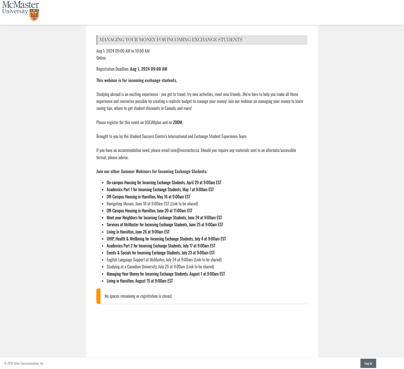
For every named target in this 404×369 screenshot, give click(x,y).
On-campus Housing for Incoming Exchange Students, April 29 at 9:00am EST (164, 182)
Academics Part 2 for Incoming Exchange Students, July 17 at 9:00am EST (161, 246)
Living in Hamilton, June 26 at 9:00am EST (138, 232)
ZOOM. (178, 122)
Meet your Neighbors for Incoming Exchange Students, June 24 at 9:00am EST (164, 217)
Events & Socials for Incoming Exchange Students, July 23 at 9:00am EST (161, 253)
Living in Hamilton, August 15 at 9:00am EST (140, 281)
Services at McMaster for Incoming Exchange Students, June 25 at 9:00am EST (165, 224)
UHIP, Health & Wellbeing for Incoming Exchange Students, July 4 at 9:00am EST (166, 239)
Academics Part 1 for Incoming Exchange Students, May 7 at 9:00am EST (160, 189)
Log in (368, 363)
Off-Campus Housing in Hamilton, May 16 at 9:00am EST (148, 197)
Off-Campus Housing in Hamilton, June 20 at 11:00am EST (149, 210)
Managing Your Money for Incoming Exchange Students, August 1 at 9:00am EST (166, 274)
